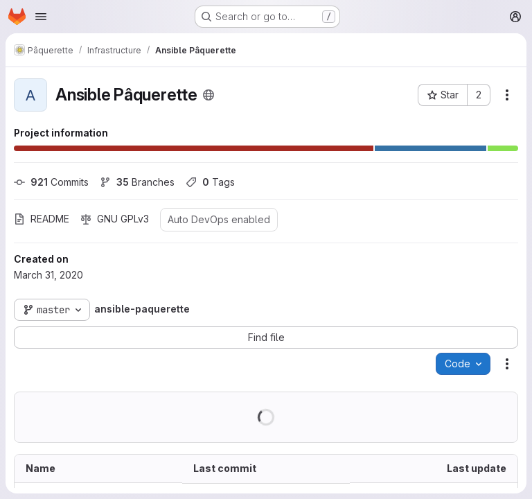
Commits (51, 182)
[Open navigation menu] (41, 17)
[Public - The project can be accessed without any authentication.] (208, 94)
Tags (210, 182)
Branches (137, 182)
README (41, 219)
